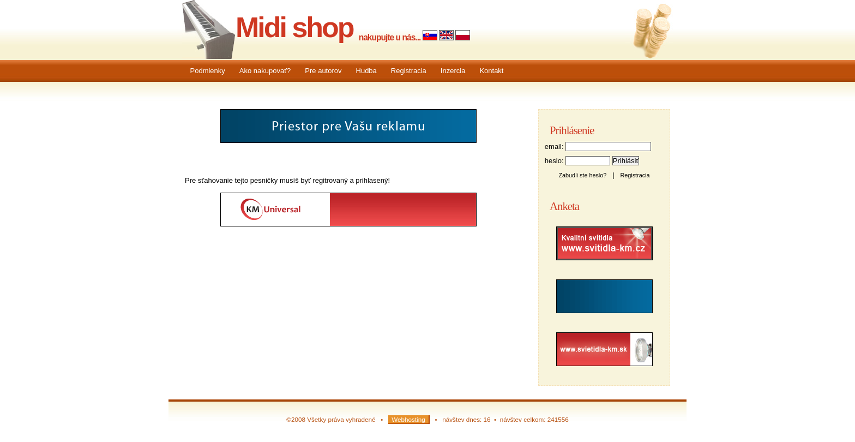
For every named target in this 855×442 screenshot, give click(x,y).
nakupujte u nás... (390, 37)
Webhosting (408, 419)
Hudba (366, 71)
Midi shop (294, 27)
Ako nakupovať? (265, 71)
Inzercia (453, 71)
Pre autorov (323, 71)
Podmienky (207, 71)
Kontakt (491, 71)
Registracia (408, 71)
